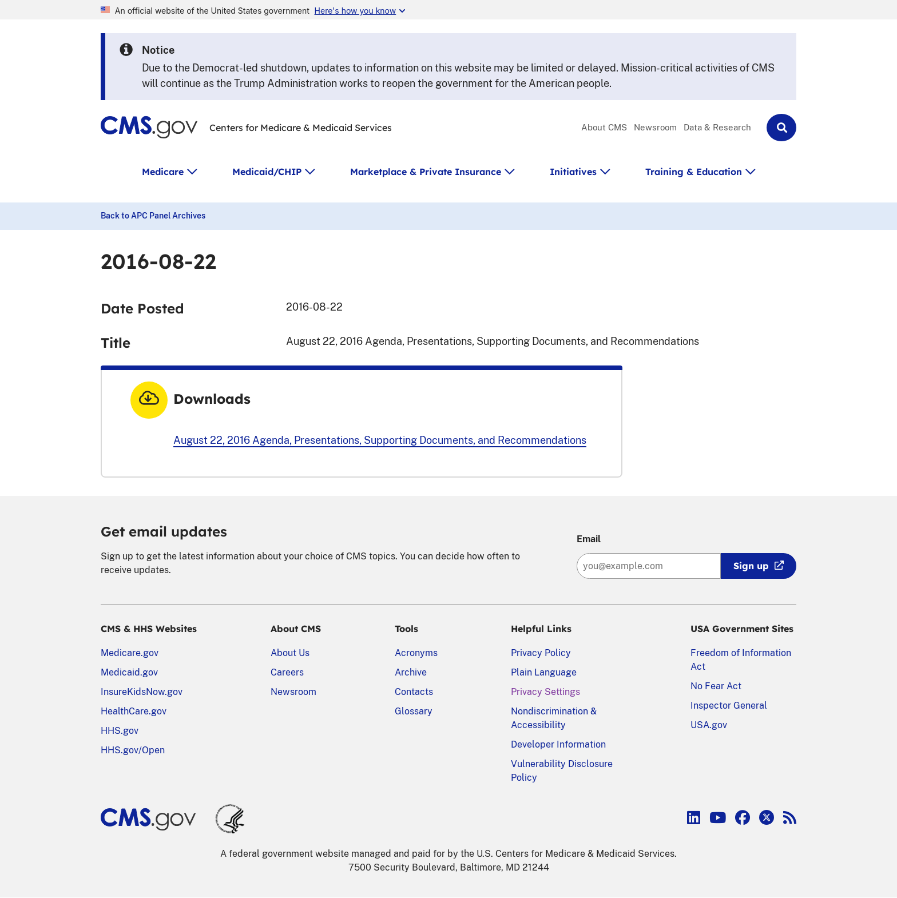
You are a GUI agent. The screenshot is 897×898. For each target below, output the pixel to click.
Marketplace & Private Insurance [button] (425, 171)
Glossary (413, 711)
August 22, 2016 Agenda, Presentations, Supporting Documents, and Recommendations (379, 440)
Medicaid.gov (129, 672)
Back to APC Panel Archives (153, 215)
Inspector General (728, 705)
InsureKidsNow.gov (141, 691)
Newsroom (655, 127)
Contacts (414, 691)
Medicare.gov (129, 652)
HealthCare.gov (133, 711)
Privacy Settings (545, 691)
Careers (287, 672)
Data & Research (717, 127)
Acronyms (416, 652)
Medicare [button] (163, 171)
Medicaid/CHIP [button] (266, 171)
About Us (290, 652)
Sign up (751, 565)
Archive (411, 672)
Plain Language (544, 672)
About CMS (604, 127)
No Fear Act (715, 686)
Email (589, 539)
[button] (781, 127)
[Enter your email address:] (649, 566)
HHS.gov (119, 730)
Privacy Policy (541, 652)
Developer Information (558, 744)
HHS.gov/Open (133, 750)
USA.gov (708, 725)
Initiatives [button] (573, 171)
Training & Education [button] (693, 171)
